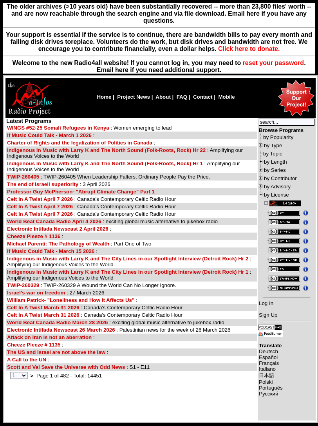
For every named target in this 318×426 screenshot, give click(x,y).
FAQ (182, 97)
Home (104, 97)
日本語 (266, 375)
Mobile (226, 97)
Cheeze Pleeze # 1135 (33, 345)
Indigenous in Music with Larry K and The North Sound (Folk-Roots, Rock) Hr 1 (105, 163)
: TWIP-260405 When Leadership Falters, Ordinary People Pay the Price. (108, 177)
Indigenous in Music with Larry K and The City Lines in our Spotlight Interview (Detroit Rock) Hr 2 (127, 259)
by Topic (272, 154)
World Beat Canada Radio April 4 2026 (54, 221)
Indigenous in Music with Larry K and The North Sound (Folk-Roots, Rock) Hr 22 (106, 150)
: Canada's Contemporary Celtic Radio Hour (91, 199)
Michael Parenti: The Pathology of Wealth (58, 244)
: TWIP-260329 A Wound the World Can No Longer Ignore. (91, 285)
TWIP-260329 (23, 285)
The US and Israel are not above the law (56, 352)
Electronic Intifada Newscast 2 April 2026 (57, 229)
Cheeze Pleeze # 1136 (33, 236)
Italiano (267, 369)
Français (269, 363)
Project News (133, 97)
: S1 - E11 (78, 367)
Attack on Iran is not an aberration (49, 337)
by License (276, 195)
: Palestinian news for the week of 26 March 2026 (118, 330)
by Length (275, 162)
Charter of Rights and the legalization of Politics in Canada (79, 143)
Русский (268, 394)
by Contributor (280, 178)
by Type (273, 145)
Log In (266, 303)
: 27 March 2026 (55, 293)
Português (271, 388)
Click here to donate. (249, 48)
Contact (203, 97)
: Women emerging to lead (89, 128)
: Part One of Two (79, 244)
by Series (275, 170)
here (121, 70)
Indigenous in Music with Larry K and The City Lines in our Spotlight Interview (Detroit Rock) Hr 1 (127, 272)
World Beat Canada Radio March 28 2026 (57, 322)
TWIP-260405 (23, 177)
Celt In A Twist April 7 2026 (40, 199)
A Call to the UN (26, 360)
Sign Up (268, 315)
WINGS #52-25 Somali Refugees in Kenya (58, 128)
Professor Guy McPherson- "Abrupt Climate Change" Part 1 (81, 192)
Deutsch (268, 351)
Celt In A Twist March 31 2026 (43, 307)
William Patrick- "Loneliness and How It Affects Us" (70, 300)
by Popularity (278, 137)
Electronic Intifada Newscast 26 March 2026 (61, 330)
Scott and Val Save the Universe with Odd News (66, 367)
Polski (266, 382)
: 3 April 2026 (58, 184)
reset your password (273, 63)
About (163, 97)
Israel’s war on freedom (36, 293)
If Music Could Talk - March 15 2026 (50, 251)
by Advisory (277, 187)
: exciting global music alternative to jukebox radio (112, 221)
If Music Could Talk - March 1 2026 (49, 135)
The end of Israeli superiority (42, 184)
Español (268, 357)
